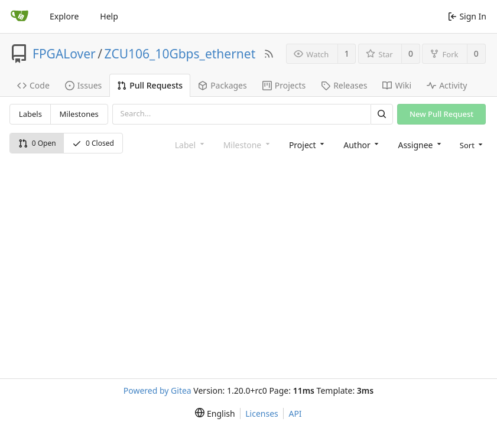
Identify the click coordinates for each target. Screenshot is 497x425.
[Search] (382, 114)
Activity (447, 85)
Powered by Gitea (157, 390)
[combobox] (305, 144)
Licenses (261, 413)
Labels (30, 114)
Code (33, 85)
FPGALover (64, 54)
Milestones (79, 114)
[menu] (470, 144)
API (294, 413)
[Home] (19, 16)
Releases (344, 85)
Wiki (396, 85)
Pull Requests (150, 85)
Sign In (467, 16)
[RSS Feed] (269, 53)
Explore (64, 16)
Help (109, 16)
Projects (284, 85)
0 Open (37, 143)
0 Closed (93, 143)
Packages (222, 85)
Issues (83, 85)
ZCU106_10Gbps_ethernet (180, 54)
